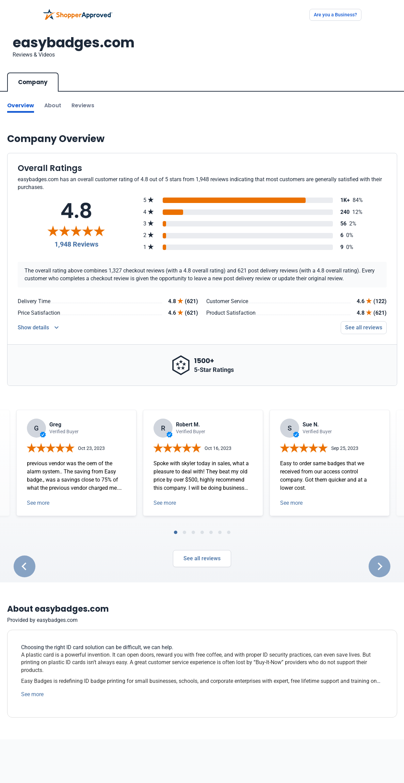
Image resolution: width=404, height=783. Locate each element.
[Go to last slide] (24, 566)
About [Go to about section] (52, 105)
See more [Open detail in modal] (38, 503)
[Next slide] (379, 566)
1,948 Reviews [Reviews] (76, 244)
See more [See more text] (32, 694)
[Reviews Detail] (38, 327)
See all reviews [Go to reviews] (363, 327)
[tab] (175, 532)
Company (33, 82)
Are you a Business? (335, 14)
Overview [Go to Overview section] (20, 105)
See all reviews (202, 558)
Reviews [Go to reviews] (82, 105)
